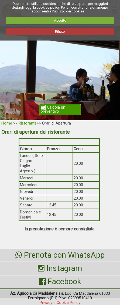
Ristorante (28, 123)
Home (6, 123)
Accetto (60, 20)
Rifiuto (60, 31)
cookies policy (48, 7)
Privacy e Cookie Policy (60, 302)
